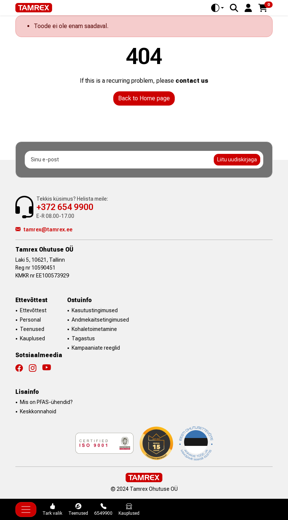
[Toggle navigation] (25, 509)
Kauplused (32, 338)
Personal (30, 320)
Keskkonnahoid (38, 411)
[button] (248, 7)
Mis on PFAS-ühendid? (46, 402)
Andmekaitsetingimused (100, 320)
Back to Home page (144, 98)
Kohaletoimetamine (94, 329)
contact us (192, 80)
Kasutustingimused (95, 310)
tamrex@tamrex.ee (43, 229)
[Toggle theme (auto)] (217, 8)
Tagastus (83, 338)
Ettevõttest (33, 310)
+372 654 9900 (64, 207)
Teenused (32, 329)
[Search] (234, 8)
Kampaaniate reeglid (96, 348)
